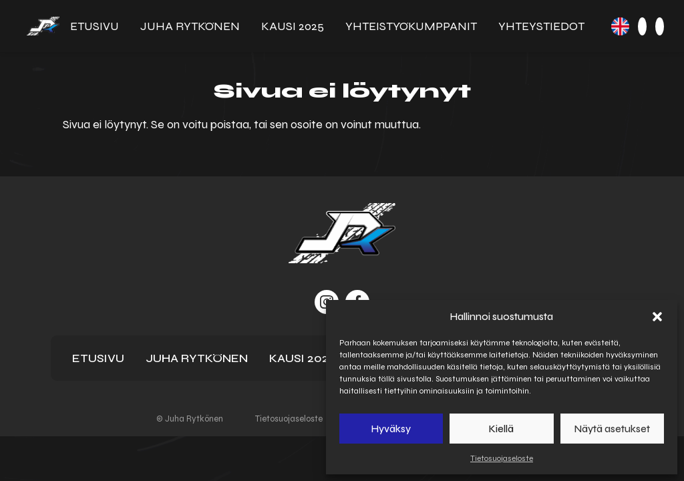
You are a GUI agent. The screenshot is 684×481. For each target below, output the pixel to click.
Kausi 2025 (292, 26)
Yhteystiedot (541, 26)
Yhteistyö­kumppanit (411, 26)
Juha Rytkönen (190, 26)
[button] (657, 316)
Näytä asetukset (612, 429)
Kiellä (501, 429)
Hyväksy (391, 429)
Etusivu (94, 26)
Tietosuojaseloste (501, 458)
